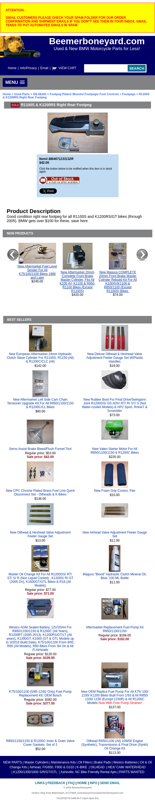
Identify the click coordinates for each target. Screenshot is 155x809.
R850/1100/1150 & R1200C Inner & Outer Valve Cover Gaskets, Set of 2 (40, 743)
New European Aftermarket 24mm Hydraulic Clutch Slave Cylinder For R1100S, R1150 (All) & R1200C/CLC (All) (40, 357)
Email (44, 68)
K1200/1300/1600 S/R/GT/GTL (35, 772)
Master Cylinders (36, 762)
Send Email (110, 783)
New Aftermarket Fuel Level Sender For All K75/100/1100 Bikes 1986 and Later (37, 271)
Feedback (56, 783)
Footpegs (129, 94)
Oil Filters (85, 762)
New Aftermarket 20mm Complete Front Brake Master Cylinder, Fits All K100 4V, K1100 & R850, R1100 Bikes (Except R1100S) (77, 281)
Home (12, 68)
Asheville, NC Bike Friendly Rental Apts (89, 772)
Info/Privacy (28, 68)
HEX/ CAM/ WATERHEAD (126, 767)
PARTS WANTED (131, 772)
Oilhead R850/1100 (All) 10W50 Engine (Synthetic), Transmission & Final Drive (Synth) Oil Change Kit (114, 744)
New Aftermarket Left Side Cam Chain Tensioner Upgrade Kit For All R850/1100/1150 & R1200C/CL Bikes (40, 403)
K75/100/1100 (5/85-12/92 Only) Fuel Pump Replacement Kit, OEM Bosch (40, 693)
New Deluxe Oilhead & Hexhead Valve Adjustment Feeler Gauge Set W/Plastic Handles (114, 357)
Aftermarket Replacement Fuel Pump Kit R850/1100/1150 (114, 629)
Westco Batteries (125, 762)
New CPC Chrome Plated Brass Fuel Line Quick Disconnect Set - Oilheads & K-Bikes (40, 492)
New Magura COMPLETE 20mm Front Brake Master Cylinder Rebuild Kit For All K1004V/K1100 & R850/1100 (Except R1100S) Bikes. (118, 281)
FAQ (71, 783)
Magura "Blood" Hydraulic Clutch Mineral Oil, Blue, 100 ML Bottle (115, 576)
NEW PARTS (12, 762)
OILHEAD (40, 94)
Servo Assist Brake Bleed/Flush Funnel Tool (40, 449)
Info (93, 783)
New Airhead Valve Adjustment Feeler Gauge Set (115, 534)
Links (40, 783)
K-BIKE (82, 767)
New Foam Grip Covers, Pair (114, 491)
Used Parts (21, 94)
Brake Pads (102, 762)
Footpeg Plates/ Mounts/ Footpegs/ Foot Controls (84, 94)
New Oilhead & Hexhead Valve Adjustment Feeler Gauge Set (40, 534)
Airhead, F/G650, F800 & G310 (51, 767)
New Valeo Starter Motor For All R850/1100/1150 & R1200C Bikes (115, 450)
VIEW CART (67, 68)
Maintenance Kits (63, 762)
